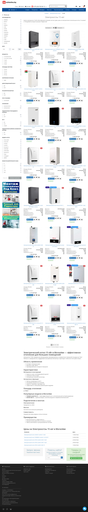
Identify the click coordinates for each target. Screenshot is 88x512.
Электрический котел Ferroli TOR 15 (54, 205)
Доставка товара (5, 478)
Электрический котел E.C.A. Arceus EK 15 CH (54, 89)
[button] (84, 6)
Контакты (81, 10)
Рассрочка (35, 10)
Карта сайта (26, 471)
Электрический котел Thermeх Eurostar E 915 (54, 323)
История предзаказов (71, 470)
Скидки (27, 10)
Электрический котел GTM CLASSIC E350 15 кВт (33, 126)
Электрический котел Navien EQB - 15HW (76, 50)
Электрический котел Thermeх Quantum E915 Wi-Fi (76, 245)
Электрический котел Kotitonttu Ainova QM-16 (76, 323)
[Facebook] (7, 509)
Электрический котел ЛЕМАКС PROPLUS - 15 (54, 126)
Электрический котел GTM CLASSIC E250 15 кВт (54, 284)
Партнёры (47, 471)
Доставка (28, 6)
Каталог (11, 10)
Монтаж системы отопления (8, 473)
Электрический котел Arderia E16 (76, 283)
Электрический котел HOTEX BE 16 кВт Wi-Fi (33, 50)
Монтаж (49, 10)
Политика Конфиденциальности (8, 483)
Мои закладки (69, 471)
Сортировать (49, 27)
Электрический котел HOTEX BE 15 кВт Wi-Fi (76, 206)
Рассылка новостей (70, 473)
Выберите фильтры (15, 178)
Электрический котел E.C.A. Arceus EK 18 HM (33, 284)
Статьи (67, 10)
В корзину (30, 63)
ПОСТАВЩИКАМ (5, 484)
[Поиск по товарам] (66, 6)
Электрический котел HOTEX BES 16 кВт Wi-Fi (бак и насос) (33, 206)
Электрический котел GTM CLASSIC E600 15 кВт (54, 166)
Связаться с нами (27, 469)
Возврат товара (27, 470)
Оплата (21, 6)
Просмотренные (58, 10)
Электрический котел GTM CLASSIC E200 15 (33, 245)
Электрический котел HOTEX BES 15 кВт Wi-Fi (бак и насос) (76, 166)
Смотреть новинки (76, 458)
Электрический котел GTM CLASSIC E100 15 (76, 89)
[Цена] (5, 49)
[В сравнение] (39, 63)
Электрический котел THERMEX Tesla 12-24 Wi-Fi (54, 50)
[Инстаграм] (3, 509)
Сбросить (5, 178)
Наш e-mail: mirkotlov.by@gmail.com (9, 494)
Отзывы (74, 10)
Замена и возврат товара (7, 481)
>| (57, 344)
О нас (16, 6)
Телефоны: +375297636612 (7, 490)
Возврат (42, 10)
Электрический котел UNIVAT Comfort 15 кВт (33, 89)
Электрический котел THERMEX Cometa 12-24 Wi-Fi (76, 126)
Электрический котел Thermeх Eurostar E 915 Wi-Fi (54, 245)
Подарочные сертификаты (50, 470)
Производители (48, 469)
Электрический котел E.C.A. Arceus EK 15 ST (33, 166)
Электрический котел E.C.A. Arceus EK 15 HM (33, 323)
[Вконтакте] (11, 509)
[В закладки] (36, 63)
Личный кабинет (70, 469)
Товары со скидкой (49, 473)
